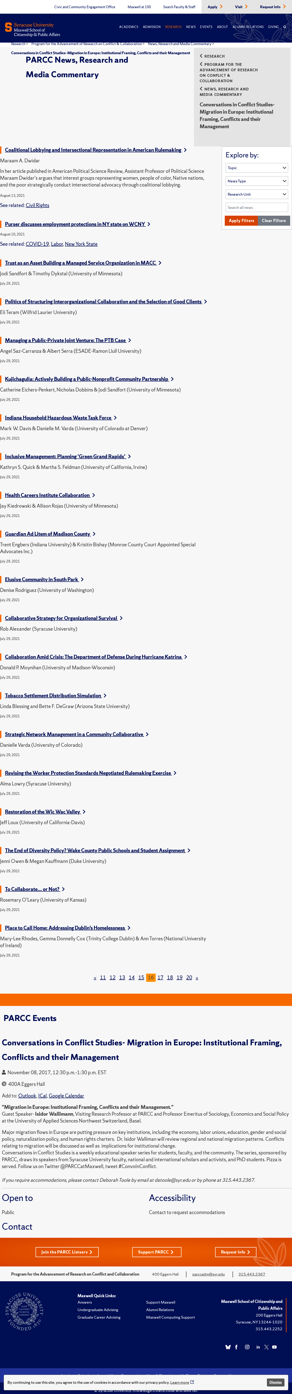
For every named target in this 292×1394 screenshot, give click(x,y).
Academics (128, 27)
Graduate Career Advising (99, 1311)
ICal (42, 1090)
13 (122, 972)
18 (170, 972)
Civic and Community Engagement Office (84, 7)
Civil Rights (37, 200)
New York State (81, 238)
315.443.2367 (251, 1268)
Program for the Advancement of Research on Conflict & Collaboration (86, 43)
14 (132, 972)
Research (173, 27)
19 (180, 972)
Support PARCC (155, 1246)
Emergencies (131, 1370)
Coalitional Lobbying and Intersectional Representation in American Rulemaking (96, 144)
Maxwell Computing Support (170, 1311)
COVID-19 (37, 238)
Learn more (179, 1382)
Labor (57, 238)
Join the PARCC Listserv (67, 1246)
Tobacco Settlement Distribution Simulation (55, 690)
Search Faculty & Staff (179, 7)
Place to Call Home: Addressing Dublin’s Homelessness (67, 922)
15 (141, 972)
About (222, 27)
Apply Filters (241, 215)
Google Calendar (66, 1090)
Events (206, 27)
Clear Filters (274, 215)
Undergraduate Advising (98, 1304)
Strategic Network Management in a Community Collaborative (77, 729)
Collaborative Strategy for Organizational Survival (64, 612)
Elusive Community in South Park (44, 574)
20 (189, 972)
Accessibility (106, 1370)
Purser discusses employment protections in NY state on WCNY (77, 218)
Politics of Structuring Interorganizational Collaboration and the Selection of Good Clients (106, 296)
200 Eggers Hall (269, 1309)
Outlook (27, 1090)
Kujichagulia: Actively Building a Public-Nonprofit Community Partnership (89, 373)
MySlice (186, 1370)
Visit (239, 7)
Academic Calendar (76, 1370)
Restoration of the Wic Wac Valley (45, 806)
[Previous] (95, 972)
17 (160, 972)
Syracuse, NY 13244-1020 (259, 1316)
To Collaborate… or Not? (35, 883)
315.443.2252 (269, 1323)
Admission (152, 27)
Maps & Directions (161, 1370)
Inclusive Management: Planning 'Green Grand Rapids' (68, 451)
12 (113, 972)
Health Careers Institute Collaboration (50, 489)
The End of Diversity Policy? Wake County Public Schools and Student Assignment (97, 845)
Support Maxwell (160, 1296)
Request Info (270, 7)
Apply (213, 7)
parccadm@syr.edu (208, 1268)
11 (103, 972)
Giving (273, 27)
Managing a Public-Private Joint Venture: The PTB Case (68, 335)
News (191, 27)
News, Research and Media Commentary (180, 43)
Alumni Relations (248, 27)
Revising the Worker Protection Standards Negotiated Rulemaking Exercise (90, 767)
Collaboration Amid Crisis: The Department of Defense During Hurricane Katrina (96, 651)
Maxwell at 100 (139, 7)
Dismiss (275, 1382)
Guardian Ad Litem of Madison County (50, 528)
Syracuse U (222, 1370)
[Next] (197, 972)
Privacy (203, 1370)
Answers (85, 1296)
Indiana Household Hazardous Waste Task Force (61, 412)
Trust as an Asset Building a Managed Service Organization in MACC (83, 257)
